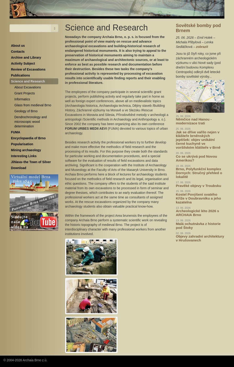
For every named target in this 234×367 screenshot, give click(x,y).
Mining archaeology (26, 150)
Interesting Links (24, 156)
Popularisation (22, 144)
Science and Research (28, 81)
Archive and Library (26, 57)
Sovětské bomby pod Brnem (198, 28)
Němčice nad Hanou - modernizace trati (194, 121)
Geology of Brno (25, 111)
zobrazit (202, 47)
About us (18, 45)
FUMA (15, 132)
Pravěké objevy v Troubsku (198, 186)
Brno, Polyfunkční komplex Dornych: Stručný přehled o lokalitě (199, 173)
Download (18, 168)
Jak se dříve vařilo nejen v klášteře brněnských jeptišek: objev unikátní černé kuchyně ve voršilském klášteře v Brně (198, 140)
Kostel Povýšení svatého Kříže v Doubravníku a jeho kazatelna (198, 198)
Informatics (22, 99)
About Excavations (27, 87)
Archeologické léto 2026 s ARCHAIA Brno (197, 213)
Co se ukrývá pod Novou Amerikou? (196, 158)
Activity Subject (23, 63)
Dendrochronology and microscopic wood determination (30, 121)
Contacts (18, 51)
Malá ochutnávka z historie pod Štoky (198, 226)
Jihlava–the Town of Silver (31, 162)
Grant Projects (24, 93)
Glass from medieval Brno (32, 105)
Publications (20, 75)
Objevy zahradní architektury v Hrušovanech (200, 238)
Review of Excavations (28, 69)
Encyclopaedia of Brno (28, 138)
